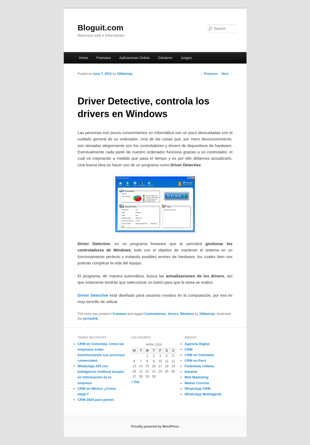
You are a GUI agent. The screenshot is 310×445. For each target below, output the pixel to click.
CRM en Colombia (199, 355)
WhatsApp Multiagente (203, 394)
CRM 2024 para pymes (96, 400)
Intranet (191, 372)
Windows (187, 314)
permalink (90, 318)
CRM (188, 349)
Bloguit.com (100, 27)
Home (83, 58)
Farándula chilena (199, 366)
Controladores (155, 314)
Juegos (186, 58)
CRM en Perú (195, 361)
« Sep (135, 382)
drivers (173, 314)
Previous (209, 74)
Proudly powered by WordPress (155, 426)
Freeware (103, 58)
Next (227, 74)
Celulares (165, 58)
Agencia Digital (197, 344)
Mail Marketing (196, 377)
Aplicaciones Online (134, 58)
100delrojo (125, 74)
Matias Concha (197, 383)
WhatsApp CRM (197, 389)
